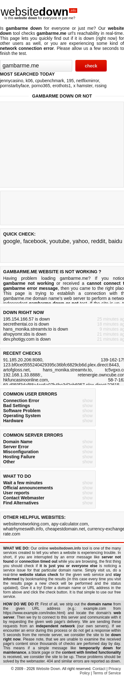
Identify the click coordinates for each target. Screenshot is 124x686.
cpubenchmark (49, 80)
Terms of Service (107, 673)
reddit (98, 241)
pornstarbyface (14, 85)
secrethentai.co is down (26, 324)
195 (70, 80)
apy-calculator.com (69, 523)
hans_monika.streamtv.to (67, 369)
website (39, 11)
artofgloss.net (16, 369)
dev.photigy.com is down (27, 339)
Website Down (48, 669)
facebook (34, 241)
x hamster (83, 85)
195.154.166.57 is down (26, 319)
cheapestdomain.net (65, 528)
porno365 (40, 85)
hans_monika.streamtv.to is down (35, 329)
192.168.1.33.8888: (22, 374)
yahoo (80, 241)
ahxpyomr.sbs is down (24, 334)
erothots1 (61, 85)
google (11, 241)
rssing (100, 85)
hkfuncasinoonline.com (25, 379)
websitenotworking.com (26, 523)
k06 (29, 80)
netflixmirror (87, 80)
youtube (59, 241)
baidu (115, 241)
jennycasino (11, 80)
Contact (99, 669)
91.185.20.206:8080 (22, 359)
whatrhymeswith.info (23, 528)
